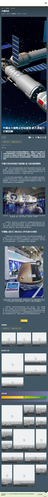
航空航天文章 (5, 350)
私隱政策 (32, 493)
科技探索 (24, 13)
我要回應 (24, 320)
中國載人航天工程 (16, 141)
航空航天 (13, 8)
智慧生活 (3, 13)
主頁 (2, 8)
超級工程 (9, 13)
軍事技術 (19, 13)
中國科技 (7, 8)
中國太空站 (6, 141)
